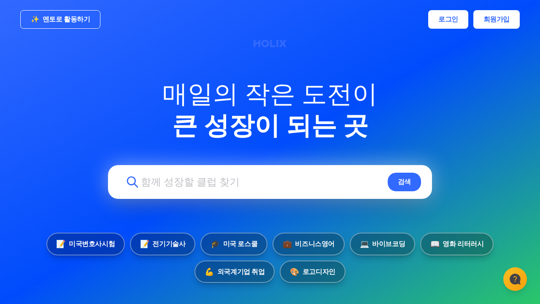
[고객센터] (514, 278)
